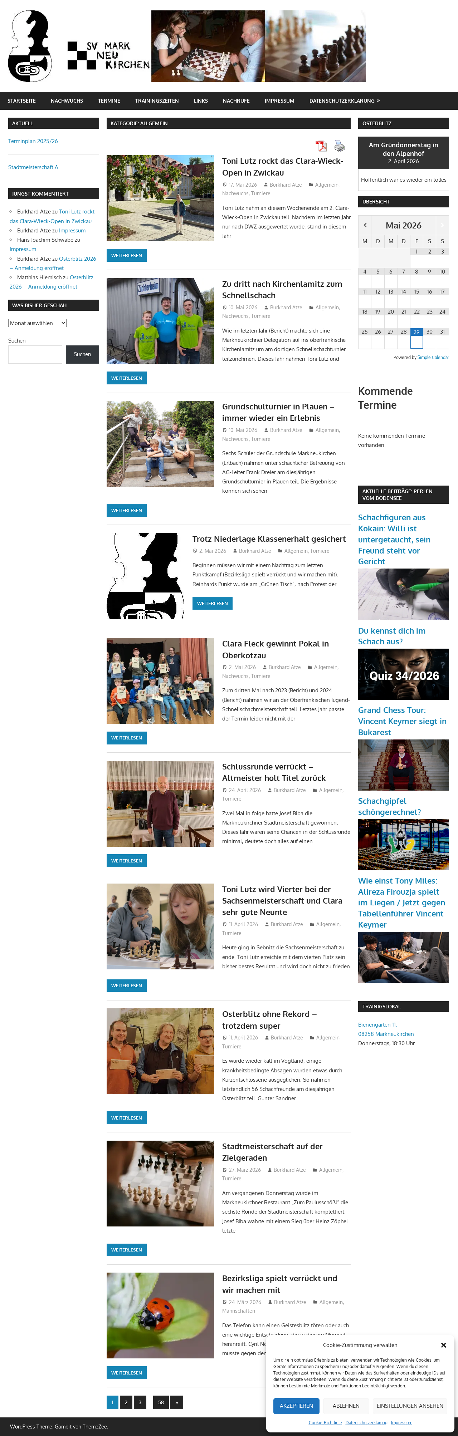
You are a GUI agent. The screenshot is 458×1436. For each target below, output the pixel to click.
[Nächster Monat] (442, 225)
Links (201, 101)
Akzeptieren (296, 1405)
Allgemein (326, 185)
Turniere (261, 193)
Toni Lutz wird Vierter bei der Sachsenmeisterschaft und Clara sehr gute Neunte (282, 900)
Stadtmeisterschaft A (33, 167)
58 (161, 1402)
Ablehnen (346, 1405)
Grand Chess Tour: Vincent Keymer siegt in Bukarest (402, 721)
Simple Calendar (433, 357)
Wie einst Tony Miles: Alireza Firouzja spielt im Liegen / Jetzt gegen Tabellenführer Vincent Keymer (401, 902)
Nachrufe (236, 101)
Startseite (22, 101)
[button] (443, 1345)
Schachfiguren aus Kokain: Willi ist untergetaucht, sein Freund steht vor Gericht (394, 539)
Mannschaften (238, 1311)
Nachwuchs (67, 101)
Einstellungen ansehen (410, 1405)
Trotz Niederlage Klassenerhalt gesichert (269, 538)
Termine (109, 101)
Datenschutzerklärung (367, 1422)
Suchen (17, 340)
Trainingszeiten (157, 101)
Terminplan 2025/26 (33, 141)
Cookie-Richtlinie (325, 1422)
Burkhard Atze (286, 185)
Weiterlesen (126, 255)
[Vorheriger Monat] (365, 225)
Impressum (401, 1422)
